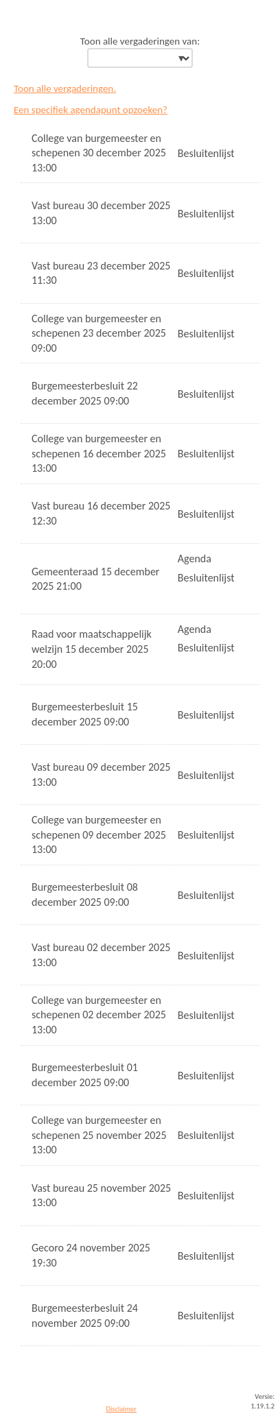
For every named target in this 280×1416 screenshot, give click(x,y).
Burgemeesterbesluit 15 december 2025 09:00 (85, 714)
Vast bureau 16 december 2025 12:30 (101, 513)
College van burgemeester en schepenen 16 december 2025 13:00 (99, 453)
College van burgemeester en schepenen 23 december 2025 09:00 (99, 333)
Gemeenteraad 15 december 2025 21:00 (95, 579)
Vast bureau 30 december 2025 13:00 (101, 213)
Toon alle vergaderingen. (65, 88)
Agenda (194, 558)
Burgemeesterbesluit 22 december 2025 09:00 (85, 393)
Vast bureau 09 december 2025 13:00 (101, 774)
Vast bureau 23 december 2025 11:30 (101, 273)
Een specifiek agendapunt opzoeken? (90, 110)
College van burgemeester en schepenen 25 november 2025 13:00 (99, 1135)
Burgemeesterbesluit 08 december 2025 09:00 (85, 894)
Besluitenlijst (206, 153)
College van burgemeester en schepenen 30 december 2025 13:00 (99, 153)
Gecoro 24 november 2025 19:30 (91, 1255)
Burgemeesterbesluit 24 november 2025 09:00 (85, 1315)
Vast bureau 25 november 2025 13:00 (101, 1195)
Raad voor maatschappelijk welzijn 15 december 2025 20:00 (92, 648)
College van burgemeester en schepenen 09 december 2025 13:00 (99, 834)
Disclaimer (121, 1408)
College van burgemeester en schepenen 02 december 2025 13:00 (99, 1015)
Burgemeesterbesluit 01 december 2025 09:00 (85, 1075)
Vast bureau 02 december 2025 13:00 (101, 955)
